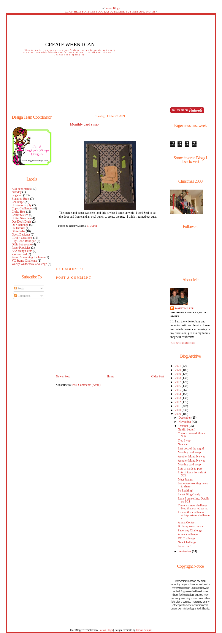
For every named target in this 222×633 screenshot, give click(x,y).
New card (183, 444)
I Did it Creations (22, 237)
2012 (178, 402)
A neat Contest (186, 522)
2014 (178, 394)
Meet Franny (185, 479)
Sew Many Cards (22, 251)
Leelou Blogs (112, 8)
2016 (178, 386)
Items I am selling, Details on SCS (193, 500)
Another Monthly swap (191, 456)
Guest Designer (21, 234)
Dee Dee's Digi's (21, 221)
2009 (178, 414)
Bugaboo (17, 195)
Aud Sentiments (21, 188)
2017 (178, 382)
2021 (178, 366)
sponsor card (19, 254)
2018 (178, 378)
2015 (178, 390)
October (184, 425)
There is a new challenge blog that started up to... (193, 507)
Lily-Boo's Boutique (24, 241)
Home (110, 376)
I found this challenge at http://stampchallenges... (193, 515)
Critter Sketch (20, 215)
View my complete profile (182, 342)
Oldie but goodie (22, 244)
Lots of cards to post (190, 468)
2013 (178, 398)
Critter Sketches (21, 218)
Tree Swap (184, 440)
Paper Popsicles (21, 247)
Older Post (157, 376)
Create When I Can (70, 44)
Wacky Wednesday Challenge (29, 263)
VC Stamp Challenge (24, 260)
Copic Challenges (22, 208)
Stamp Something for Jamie (28, 257)
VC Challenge (186, 538)
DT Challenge (20, 224)
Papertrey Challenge (190, 530)
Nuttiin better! (186, 429)
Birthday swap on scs (190, 526)
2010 (178, 410)
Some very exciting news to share (193, 485)
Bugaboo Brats (20, 198)
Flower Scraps (143, 629)
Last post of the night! (191, 448)
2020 (178, 370)
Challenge (18, 202)
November (185, 421)
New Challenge (187, 542)
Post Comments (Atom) (86, 384)
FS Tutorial (18, 228)
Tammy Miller (184, 308)
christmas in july (22, 205)
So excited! (184, 546)
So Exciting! (185, 490)
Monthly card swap (84, 124)
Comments (22, 295)
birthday (17, 192)
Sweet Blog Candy (189, 494)
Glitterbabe (18, 231)
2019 (178, 373)
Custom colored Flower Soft (192, 435)
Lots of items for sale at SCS (192, 474)
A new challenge (188, 534)
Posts (19, 288)
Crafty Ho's (18, 211)
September (185, 551)
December (185, 417)
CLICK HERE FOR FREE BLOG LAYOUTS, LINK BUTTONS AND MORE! (110, 11)
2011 (178, 406)
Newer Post (63, 376)
